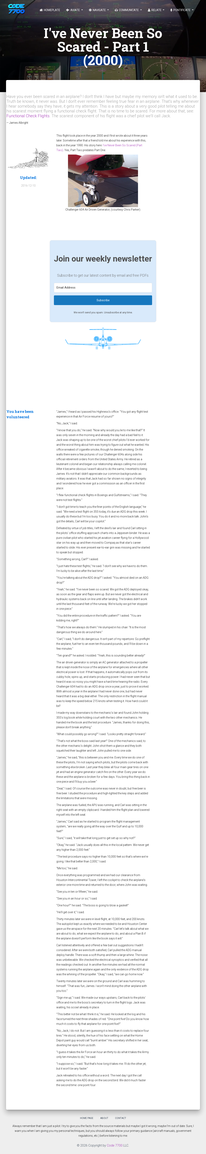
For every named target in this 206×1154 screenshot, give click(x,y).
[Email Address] (103, 287)
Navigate (97, 10)
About (104, 1118)
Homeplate (50, 10)
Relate (155, 10)
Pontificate (180, 10)
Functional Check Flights (27, 115)
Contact (120, 1118)
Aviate (73, 10)
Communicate (127, 10)
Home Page (86, 1118)
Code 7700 (115, 1145)
